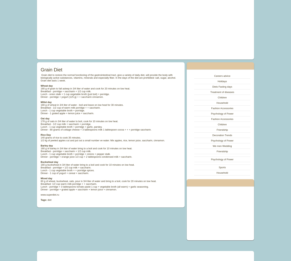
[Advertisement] (103, 30)
